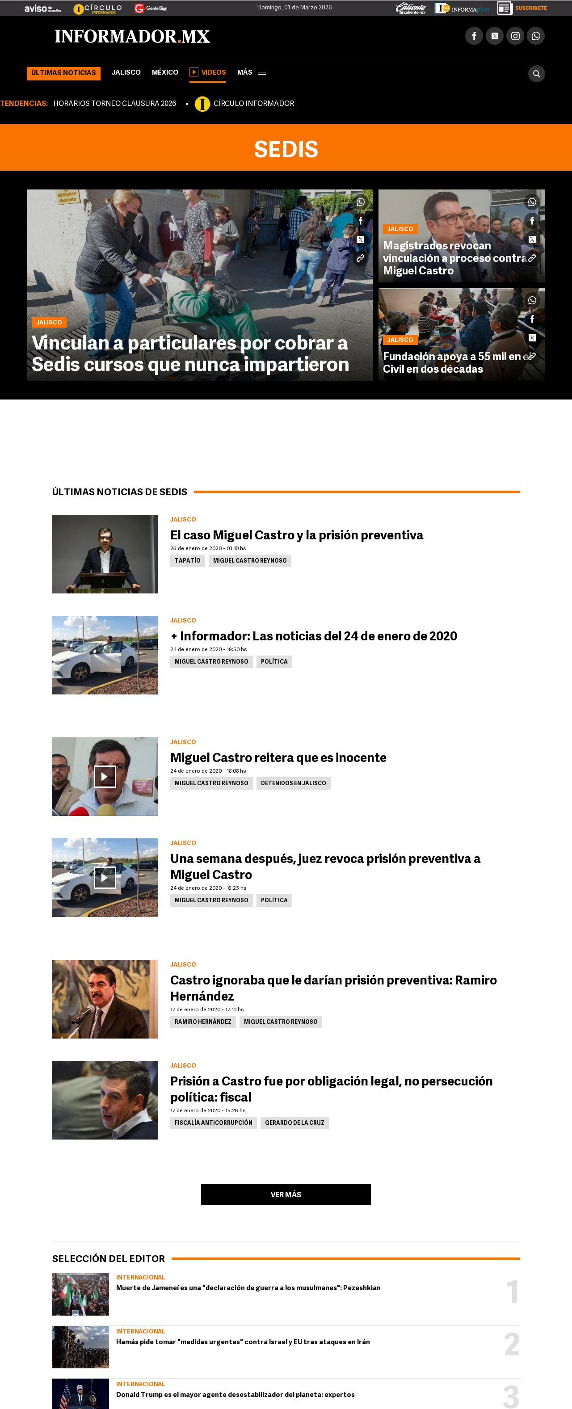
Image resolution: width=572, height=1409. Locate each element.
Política (274, 662)
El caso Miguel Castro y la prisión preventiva (297, 536)
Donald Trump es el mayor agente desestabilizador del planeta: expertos (235, 1395)
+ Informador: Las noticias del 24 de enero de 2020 (313, 637)
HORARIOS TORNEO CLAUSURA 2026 (114, 104)
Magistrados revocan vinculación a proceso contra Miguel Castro (455, 259)
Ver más (286, 1195)
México (165, 73)
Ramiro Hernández (203, 1022)
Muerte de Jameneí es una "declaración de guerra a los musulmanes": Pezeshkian (248, 1288)
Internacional (140, 1278)
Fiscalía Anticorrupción (213, 1123)
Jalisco (126, 73)
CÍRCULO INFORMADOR (254, 104)
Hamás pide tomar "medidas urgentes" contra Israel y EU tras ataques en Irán (243, 1342)
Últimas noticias (63, 73)
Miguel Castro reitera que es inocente (278, 759)
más (251, 73)
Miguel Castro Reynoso (250, 561)
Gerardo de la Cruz (294, 1123)
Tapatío (188, 561)
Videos (207, 71)
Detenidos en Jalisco (293, 784)
